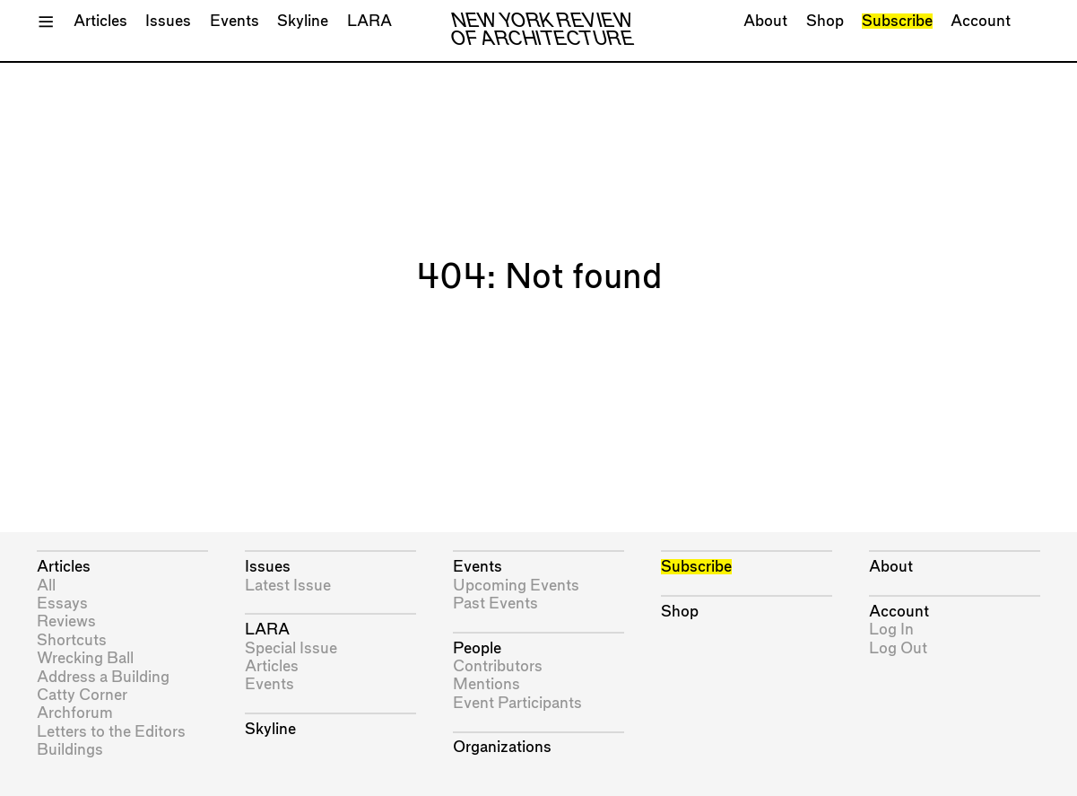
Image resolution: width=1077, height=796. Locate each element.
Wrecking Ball (85, 658)
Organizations (502, 747)
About (765, 21)
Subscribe (897, 21)
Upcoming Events (516, 585)
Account (981, 21)
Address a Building (103, 677)
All (46, 585)
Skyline (302, 21)
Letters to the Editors (111, 731)
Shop (825, 21)
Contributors (498, 666)
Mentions (486, 684)
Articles (100, 21)
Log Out (898, 648)
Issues (168, 21)
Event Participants (517, 703)
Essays (62, 603)
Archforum (75, 713)
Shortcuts (72, 640)
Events (234, 21)
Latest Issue (288, 585)
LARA (369, 21)
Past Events (495, 603)
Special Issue (291, 648)
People (477, 648)
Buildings (70, 749)
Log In (891, 629)
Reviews (66, 621)
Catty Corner (82, 695)
